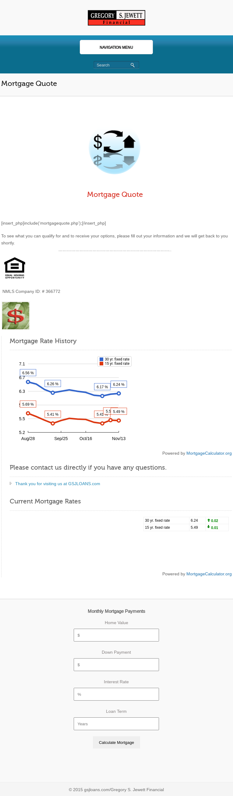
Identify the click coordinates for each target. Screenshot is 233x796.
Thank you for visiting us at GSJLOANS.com (57, 483)
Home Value (116, 622)
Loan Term (116, 711)
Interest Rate (116, 681)
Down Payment (116, 652)
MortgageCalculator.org (209, 453)
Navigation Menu (109, 47)
